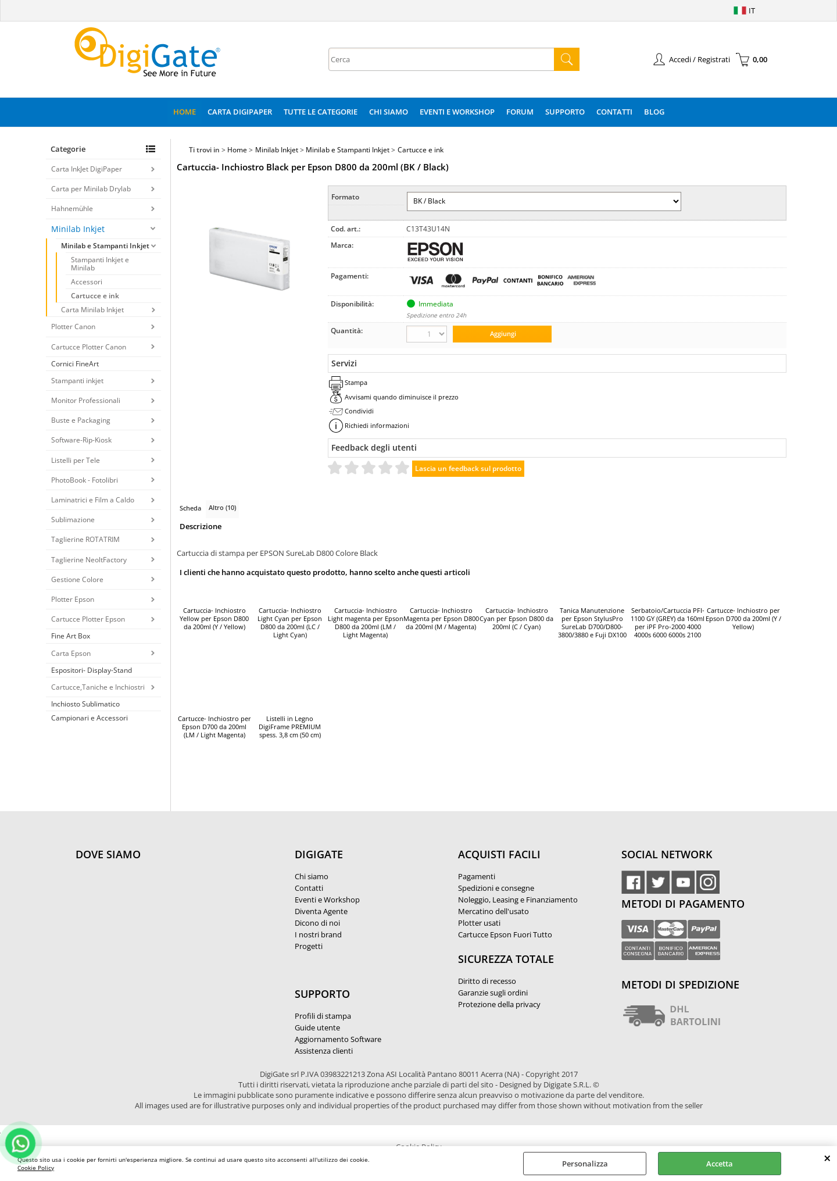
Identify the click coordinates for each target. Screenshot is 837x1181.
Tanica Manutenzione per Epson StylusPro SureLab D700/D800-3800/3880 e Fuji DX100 (592, 622)
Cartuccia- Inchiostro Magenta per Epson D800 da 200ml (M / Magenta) (441, 618)
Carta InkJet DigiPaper (86, 169)
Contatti (614, 111)
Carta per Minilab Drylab (91, 189)
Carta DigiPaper (240, 111)
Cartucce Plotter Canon (88, 347)
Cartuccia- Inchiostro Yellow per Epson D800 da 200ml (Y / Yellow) (214, 618)
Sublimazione (73, 520)
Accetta (719, 1163)
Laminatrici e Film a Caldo (92, 500)
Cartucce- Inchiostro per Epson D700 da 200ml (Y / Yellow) (743, 618)
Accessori (86, 282)
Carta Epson (71, 653)
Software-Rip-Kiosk (81, 440)
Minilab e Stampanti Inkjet (105, 246)
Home (184, 111)
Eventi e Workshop (457, 111)
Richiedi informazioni (377, 425)
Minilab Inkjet (78, 228)
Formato (345, 197)
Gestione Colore (77, 579)
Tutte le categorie (320, 111)
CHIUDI (827, 1158)
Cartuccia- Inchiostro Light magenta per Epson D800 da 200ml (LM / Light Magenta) (365, 622)
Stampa (356, 382)
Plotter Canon (73, 326)
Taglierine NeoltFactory (89, 560)
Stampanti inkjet (77, 381)
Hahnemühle (72, 208)
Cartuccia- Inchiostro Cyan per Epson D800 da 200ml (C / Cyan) (516, 618)
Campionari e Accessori (89, 718)
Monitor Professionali (85, 400)
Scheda (190, 508)
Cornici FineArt (75, 364)
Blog (654, 111)
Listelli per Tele (75, 460)
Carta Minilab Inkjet (92, 310)
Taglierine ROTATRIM (85, 539)
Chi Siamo (388, 111)
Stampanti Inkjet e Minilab (100, 263)
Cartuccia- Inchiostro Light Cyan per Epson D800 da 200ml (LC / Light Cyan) (289, 622)
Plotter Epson (72, 599)
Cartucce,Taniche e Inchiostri (98, 687)
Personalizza (585, 1163)
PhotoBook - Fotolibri (84, 480)
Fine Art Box (70, 636)
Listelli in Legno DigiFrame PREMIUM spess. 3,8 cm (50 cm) (290, 727)
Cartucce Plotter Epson (88, 619)
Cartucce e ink (95, 296)
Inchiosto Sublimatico (85, 704)
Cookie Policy (35, 1168)
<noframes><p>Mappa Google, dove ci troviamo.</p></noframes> (163, 931)
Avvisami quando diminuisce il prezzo (402, 397)
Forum (520, 111)
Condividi (359, 410)
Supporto (565, 111)
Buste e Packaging (80, 420)
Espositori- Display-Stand (91, 670)
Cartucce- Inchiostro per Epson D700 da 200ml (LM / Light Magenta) (214, 727)
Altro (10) (222, 507)
